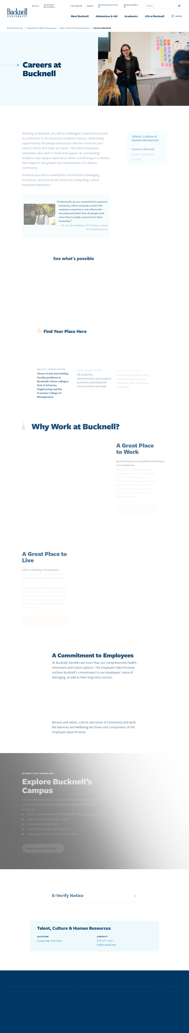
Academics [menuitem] (131, 16)
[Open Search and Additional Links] (176, 16)
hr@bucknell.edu (106, 945)
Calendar (76, 6)
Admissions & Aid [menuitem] (106, 16)
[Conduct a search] (161, 6)
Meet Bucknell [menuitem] (80, 16)
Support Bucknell (50, 6)
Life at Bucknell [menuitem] (154, 16)
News (90, 6)
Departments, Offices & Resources (41, 27)
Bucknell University (15, 27)
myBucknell (131, 6)
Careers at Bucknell (102, 27)
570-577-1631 (105, 941)
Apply (35, 6)
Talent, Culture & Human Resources (74, 27)
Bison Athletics (108, 6)
